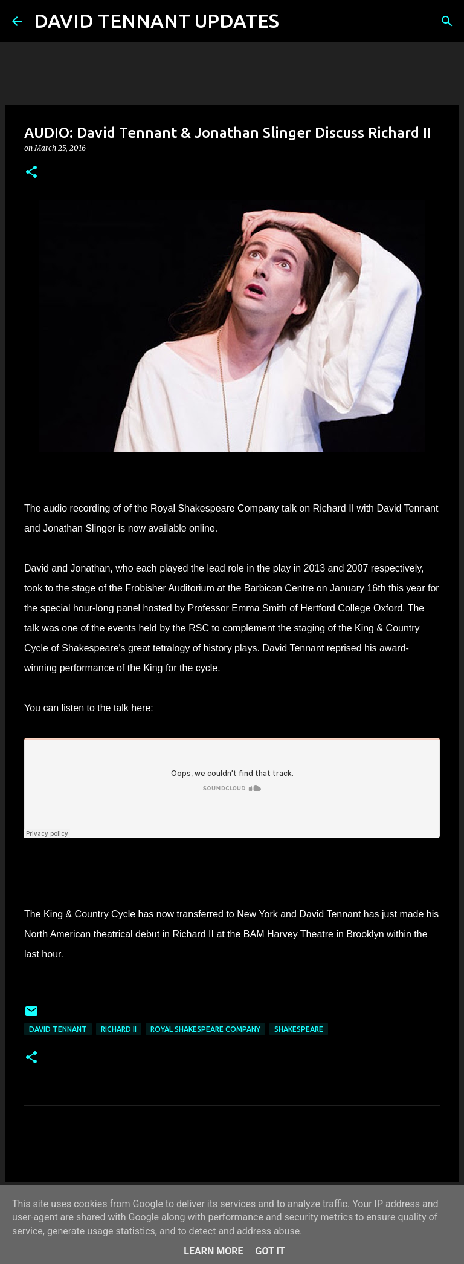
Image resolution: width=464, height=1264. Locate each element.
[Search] (296, 21)
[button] (31, 173)
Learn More (213, 1251)
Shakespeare (298, 1029)
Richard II (119, 1029)
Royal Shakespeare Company (205, 1029)
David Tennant (58, 1029)
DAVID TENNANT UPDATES (156, 20)
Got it (270, 1251)
